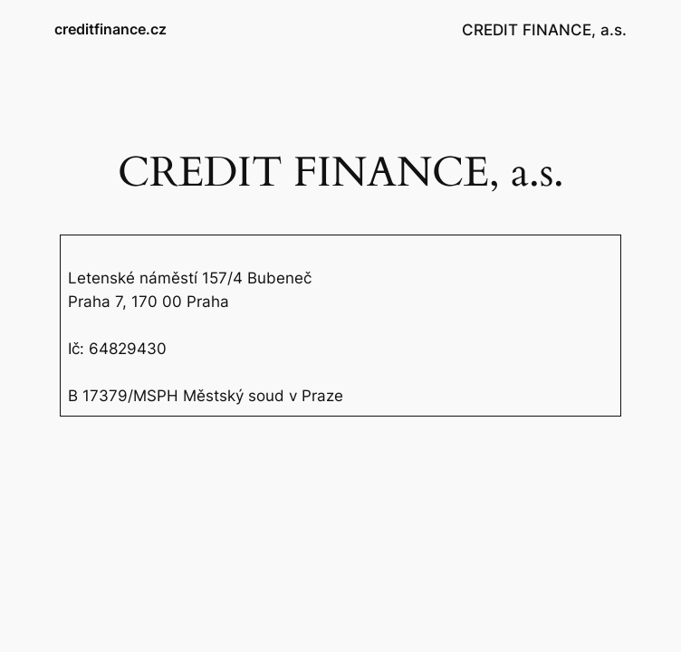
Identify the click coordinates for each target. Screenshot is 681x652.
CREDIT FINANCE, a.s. (544, 30)
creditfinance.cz (110, 29)
